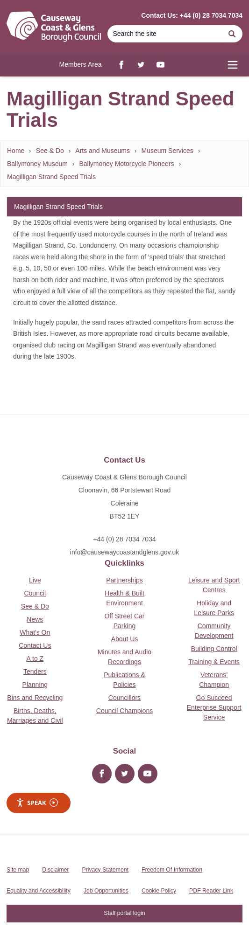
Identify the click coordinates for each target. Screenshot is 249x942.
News (35, 619)
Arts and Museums (102, 150)
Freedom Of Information (172, 869)
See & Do (50, 150)
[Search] (164, 33)
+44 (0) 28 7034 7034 (124, 539)
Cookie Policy (159, 890)
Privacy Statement (105, 869)
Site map (18, 869)
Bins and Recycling (35, 697)
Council (35, 593)
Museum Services (167, 150)
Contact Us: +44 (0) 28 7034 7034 (191, 15)
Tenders (35, 671)
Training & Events (214, 661)
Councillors (124, 697)
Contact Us (35, 645)
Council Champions (124, 710)
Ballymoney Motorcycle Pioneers (126, 163)
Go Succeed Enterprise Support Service (214, 707)
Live (35, 580)
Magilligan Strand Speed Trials (51, 176)
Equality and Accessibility (39, 890)
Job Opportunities (106, 890)
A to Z (35, 658)
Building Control (214, 648)
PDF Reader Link (211, 890)
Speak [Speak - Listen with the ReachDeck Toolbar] (37, 802)
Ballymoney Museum (37, 163)
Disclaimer (55, 869)
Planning (35, 684)
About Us (124, 639)
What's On (35, 632)
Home (15, 150)
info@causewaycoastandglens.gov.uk (124, 552)
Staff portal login (124, 913)
